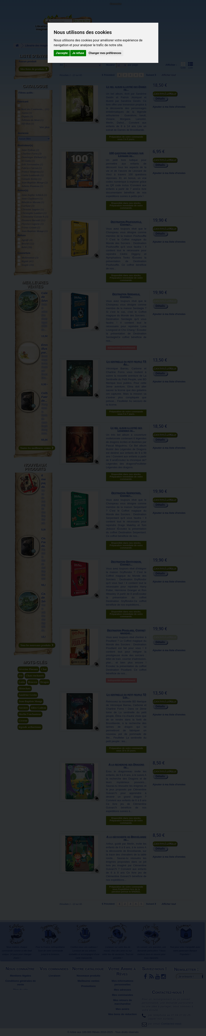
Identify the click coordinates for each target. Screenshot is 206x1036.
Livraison (54, 975)
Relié (27, 247)
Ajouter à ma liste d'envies (169, 106)
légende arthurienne (30, 726)
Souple (28, 264)
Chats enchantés (35, 675)
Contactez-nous (37, 8)
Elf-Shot (28, 123)
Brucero (32, 682)
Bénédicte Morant (33, 202)
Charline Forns (31, 153)
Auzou (27, 112)
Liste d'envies (35, 56)
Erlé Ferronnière (32, 164)
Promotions (88, 986)
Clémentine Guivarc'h (35, 216)
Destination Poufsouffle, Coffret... (126, 223)
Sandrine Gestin (28, 694)
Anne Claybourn (32, 198)
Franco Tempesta (32, 171)
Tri (61, 64)
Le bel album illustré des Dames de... (126, 88)
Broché (28, 243)
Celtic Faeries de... (46, 396)
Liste (190, 65)
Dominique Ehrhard (34, 157)
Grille (183, 65)
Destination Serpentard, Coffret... (126, 494)
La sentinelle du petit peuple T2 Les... (126, 696)
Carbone (28, 205)
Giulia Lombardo (32, 175)
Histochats (25, 688)
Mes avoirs (122, 1008)
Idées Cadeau (38, 707)
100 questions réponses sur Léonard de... (126, 154)
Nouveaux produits (35, 467)
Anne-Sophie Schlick (34, 194)
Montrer (110, 64)
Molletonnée (30, 257)
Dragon (44, 682)
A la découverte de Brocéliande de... (126, 838)
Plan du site (20, 989)
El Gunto (28, 160)
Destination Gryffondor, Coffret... (126, 563)
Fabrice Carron (32, 168)
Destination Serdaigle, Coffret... (126, 295)
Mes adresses (122, 989)
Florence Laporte (32, 223)
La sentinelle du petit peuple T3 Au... (126, 363)
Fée (21, 675)
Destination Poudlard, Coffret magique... (126, 631)
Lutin (22, 682)
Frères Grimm (31, 227)
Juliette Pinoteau (32, 186)
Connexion (115, 4)
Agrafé (27, 239)
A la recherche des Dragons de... (126, 766)
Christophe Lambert (34, 213)
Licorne (23, 720)
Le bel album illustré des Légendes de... (126, 429)
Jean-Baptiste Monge (34, 182)
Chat (43, 669)
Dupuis (27, 116)
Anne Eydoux (30, 149)
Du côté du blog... (132, 26)
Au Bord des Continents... (33, 109)
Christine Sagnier (33, 209)
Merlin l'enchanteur (30, 714)
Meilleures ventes (35, 284)
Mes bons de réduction (122, 1014)
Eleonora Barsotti (33, 220)
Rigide (27, 261)
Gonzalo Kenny (31, 178)
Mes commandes (122, 994)
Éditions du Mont (32, 120)
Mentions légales (20, 975)
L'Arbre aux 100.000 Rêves (13, 5)
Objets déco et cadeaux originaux (110, 29)
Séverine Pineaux (28, 669)
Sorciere (23, 707)
